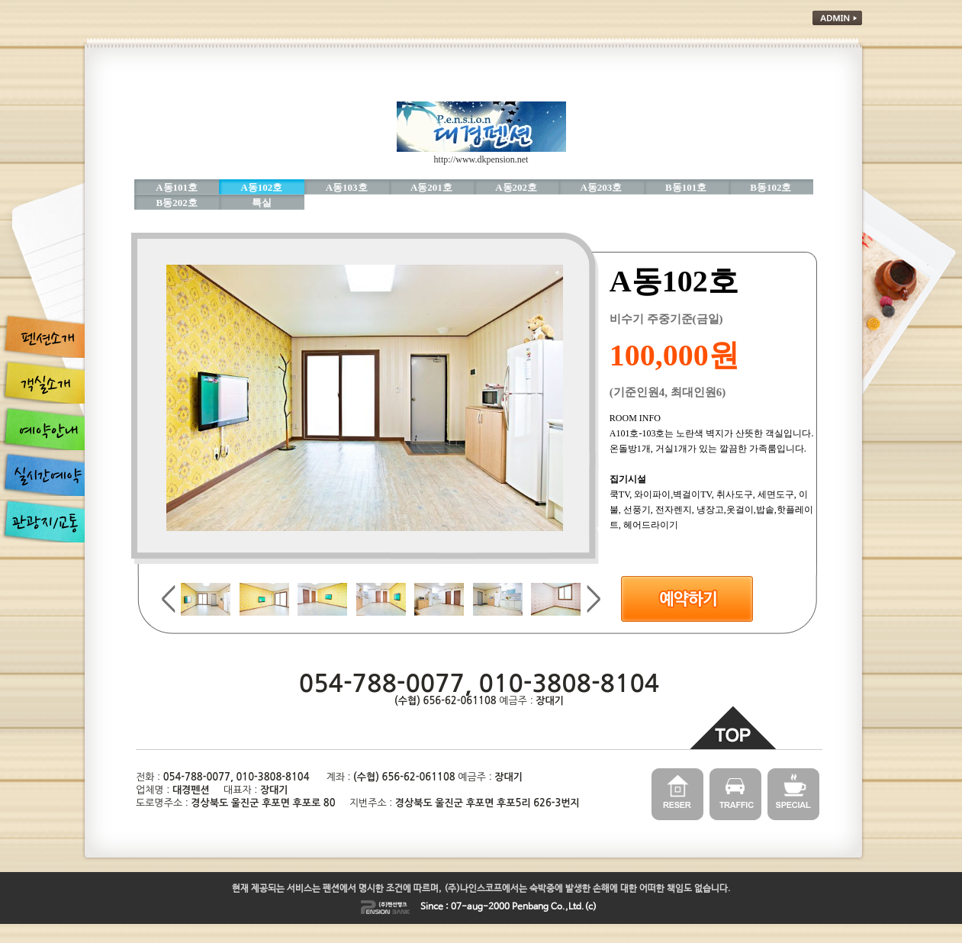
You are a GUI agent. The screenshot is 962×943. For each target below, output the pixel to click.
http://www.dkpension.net (481, 159)
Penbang (530, 907)
